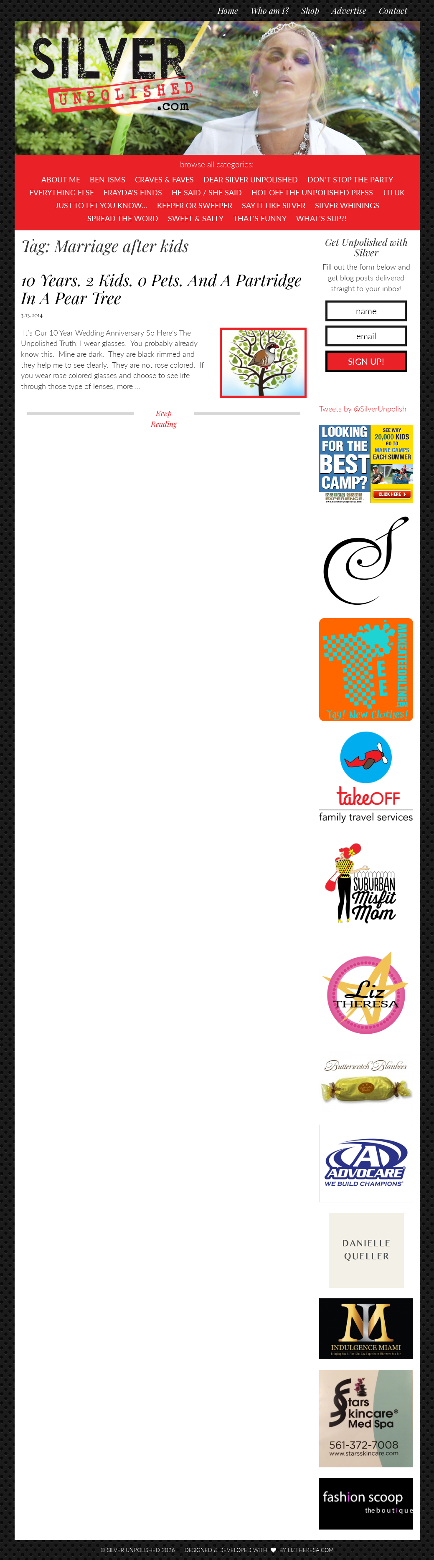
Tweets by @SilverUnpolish (362, 408)
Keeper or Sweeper (194, 205)
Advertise (349, 10)
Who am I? (270, 10)
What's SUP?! (321, 218)
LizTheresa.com (311, 1550)
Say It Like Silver (273, 205)
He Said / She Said (207, 192)
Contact (393, 10)
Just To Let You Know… (101, 205)
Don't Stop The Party (350, 179)
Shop (310, 10)
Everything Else (61, 192)
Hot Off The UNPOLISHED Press (312, 192)
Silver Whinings (347, 205)
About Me (60, 179)
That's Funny (260, 218)
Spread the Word (122, 218)
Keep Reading (164, 418)
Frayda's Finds (133, 192)
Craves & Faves (164, 179)
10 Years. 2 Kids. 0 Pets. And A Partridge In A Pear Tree (161, 288)
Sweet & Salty (195, 218)
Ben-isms (107, 179)
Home (228, 10)
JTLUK (394, 192)
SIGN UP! (366, 361)
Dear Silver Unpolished (250, 179)
